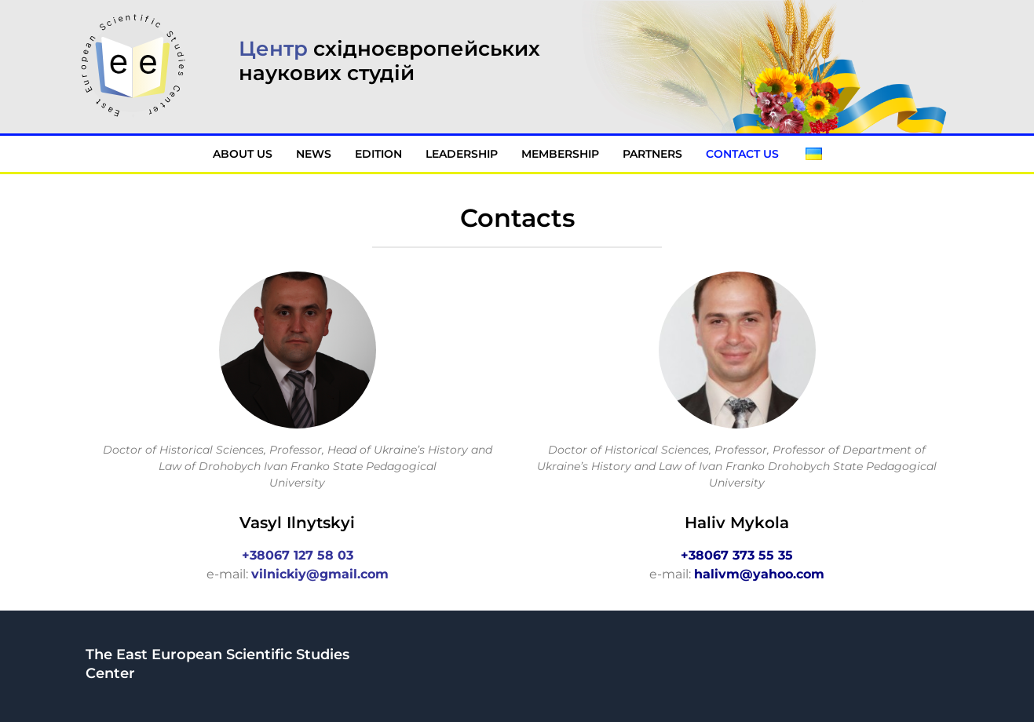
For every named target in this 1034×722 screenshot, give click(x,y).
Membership (560, 154)
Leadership (462, 154)
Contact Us (744, 154)
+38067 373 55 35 (737, 555)
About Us (242, 154)
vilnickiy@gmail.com (320, 574)
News (313, 154)
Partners (652, 154)
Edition (378, 154)
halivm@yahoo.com (759, 574)
